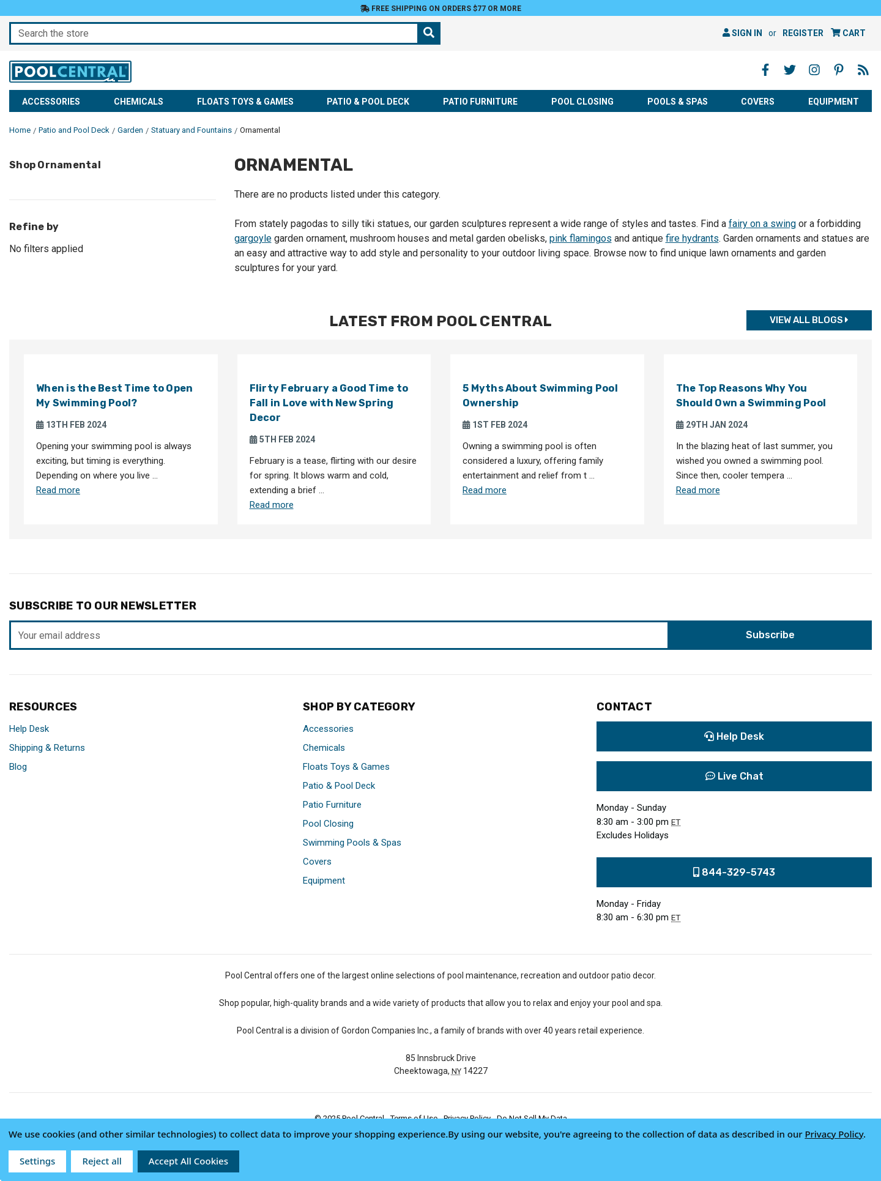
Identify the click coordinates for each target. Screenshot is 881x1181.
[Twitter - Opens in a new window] (789, 69)
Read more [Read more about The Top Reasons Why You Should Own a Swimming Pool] (698, 490)
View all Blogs (809, 320)
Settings (37, 1161)
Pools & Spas (677, 101)
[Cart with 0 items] (848, 33)
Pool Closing (582, 101)
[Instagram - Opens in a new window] (814, 69)
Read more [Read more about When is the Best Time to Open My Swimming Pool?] (58, 490)
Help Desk (29, 728)
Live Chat (734, 776)
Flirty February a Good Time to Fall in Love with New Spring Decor (329, 402)
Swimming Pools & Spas (352, 842)
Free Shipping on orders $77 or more (440, 8)
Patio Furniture (480, 101)
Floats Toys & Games (245, 101)
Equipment (833, 101)
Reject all (101, 1161)
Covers (758, 101)
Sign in (742, 33)
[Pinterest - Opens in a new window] (838, 69)
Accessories (51, 101)
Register (802, 33)
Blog (18, 766)
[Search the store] (429, 33)
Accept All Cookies (188, 1161)
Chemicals (138, 101)
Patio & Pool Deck (368, 101)
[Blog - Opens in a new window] (863, 69)
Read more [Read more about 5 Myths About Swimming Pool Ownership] (485, 490)
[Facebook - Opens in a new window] (765, 69)
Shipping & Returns (47, 747)
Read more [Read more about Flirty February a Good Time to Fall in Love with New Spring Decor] (272, 504)
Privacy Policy (834, 1134)
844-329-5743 (734, 872)
